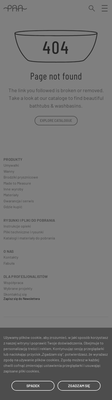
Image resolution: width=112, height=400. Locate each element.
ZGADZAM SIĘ (79, 385)
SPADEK (33, 385)
